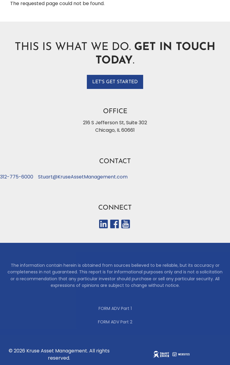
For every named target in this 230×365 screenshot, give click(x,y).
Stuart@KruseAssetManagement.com (83, 176)
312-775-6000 (16, 176)
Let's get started (115, 82)
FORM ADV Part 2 (115, 322)
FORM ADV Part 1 (115, 308)
